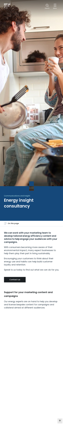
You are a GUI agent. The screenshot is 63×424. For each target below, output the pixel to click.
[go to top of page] (59, 420)
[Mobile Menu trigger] (55, 6)
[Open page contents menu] (11, 223)
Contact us (14, 279)
